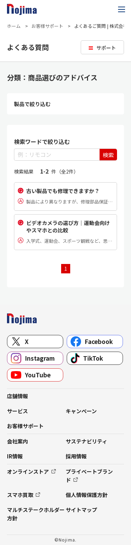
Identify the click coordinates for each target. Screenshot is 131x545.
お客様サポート (47, 26)
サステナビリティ (86, 441)
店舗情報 (17, 396)
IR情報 (15, 456)
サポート (106, 47)
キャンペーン (81, 411)
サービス (17, 411)
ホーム (14, 26)
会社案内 (17, 441)
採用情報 (76, 456)
